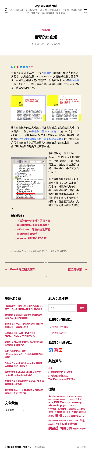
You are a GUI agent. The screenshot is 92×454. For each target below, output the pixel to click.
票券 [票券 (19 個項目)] (76, 421)
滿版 (52, 251)
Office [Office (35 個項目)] (79, 399)
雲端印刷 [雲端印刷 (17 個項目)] (75, 429)
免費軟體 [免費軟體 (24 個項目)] (58, 412)
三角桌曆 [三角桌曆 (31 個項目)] (62, 408)
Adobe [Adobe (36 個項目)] (52, 396)
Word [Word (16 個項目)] (76, 406)
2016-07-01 (55, 44)
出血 (30, 251)
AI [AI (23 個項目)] (67, 396)
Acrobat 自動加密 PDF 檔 (31, 238)
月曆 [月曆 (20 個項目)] (64, 416)
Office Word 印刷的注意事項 (33, 229)
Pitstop (25, 251)
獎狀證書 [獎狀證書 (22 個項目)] (62, 421)
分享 (31, 67)
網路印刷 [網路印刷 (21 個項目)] (51, 424)
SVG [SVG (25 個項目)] (72, 406)
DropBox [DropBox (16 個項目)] (79, 396)
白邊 (57, 251)
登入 (50, 368)
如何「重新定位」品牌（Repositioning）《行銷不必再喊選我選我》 (23, 354)
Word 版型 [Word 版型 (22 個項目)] (52, 409)
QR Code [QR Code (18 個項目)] (66, 406)
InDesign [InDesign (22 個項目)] (70, 399)
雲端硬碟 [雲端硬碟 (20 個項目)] (83, 429)
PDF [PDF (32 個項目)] (50, 402)
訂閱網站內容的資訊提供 (60, 372)
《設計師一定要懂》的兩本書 (33, 220)
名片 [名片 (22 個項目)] (68, 412)
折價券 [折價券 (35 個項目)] (74, 411)
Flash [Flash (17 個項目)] (50, 399)
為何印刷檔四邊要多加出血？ (33, 225)
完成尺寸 (46, 251)
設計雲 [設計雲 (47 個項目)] (72, 424)
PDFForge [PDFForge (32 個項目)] (77, 402)
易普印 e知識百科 (46, 6)
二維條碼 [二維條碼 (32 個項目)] (71, 408)
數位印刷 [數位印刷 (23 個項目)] (82, 412)
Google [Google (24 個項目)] (56, 399)
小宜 (42, 44)
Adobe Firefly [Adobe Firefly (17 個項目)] (61, 396)
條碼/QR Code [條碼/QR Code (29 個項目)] (77, 416)
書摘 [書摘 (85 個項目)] (58, 416)
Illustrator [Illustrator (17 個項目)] (63, 399)
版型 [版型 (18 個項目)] (49, 421)
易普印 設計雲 (59, 333)
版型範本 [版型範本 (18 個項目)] (55, 421)
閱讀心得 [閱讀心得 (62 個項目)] (66, 428)
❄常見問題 (46, 30)
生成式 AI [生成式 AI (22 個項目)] (70, 421)
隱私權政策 (40, 447)
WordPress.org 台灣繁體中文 (62, 379)
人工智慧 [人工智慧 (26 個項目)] (81, 409)
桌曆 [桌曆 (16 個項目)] (68, 416)
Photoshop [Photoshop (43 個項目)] (55, 405)
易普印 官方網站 (60, 327)
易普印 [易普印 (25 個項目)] (51, 416)
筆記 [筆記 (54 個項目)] (82, 420)
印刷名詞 (37, 251)
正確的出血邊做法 (27, 233)
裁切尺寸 (64, 251)
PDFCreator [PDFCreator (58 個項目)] (62, 402)
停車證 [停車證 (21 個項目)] (50, 412)
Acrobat (17, 251)
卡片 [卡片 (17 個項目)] (64, 412)
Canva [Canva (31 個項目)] (72, 396)
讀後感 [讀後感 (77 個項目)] (53, 428)
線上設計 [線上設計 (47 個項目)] (61, 424)
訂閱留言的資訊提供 (58, 375)
